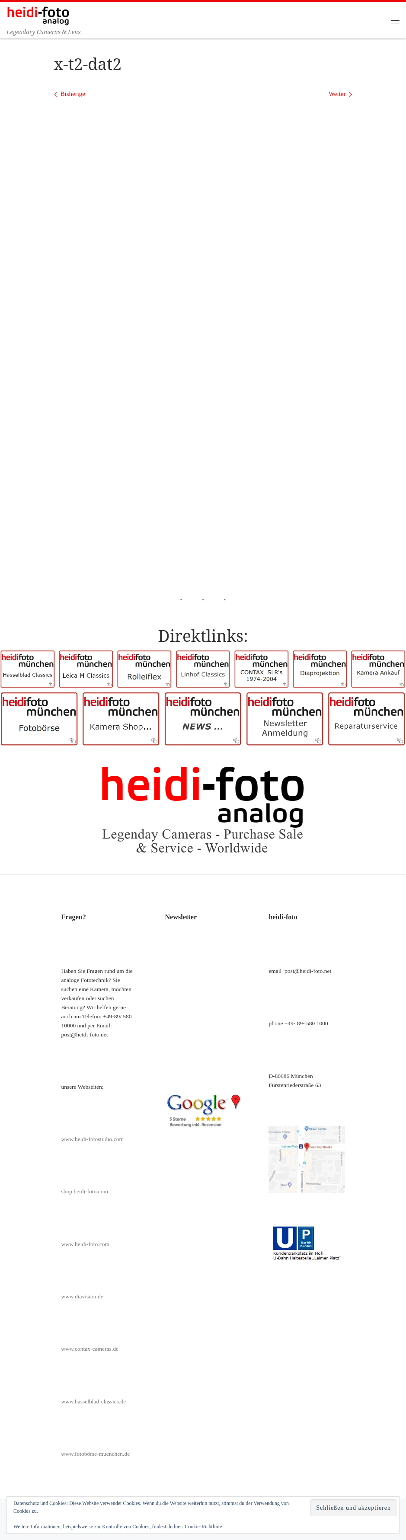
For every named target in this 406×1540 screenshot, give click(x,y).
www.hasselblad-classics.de (93, 1401)
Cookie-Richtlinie (203, 1527)
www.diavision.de (82, 1296)
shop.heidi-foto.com (84, 1191)
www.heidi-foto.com (85, 1244)
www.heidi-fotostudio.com (92, 1139)
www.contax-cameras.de (89, 1349)
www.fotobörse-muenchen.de (95, 1454)
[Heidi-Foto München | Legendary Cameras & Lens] (38, 15)
